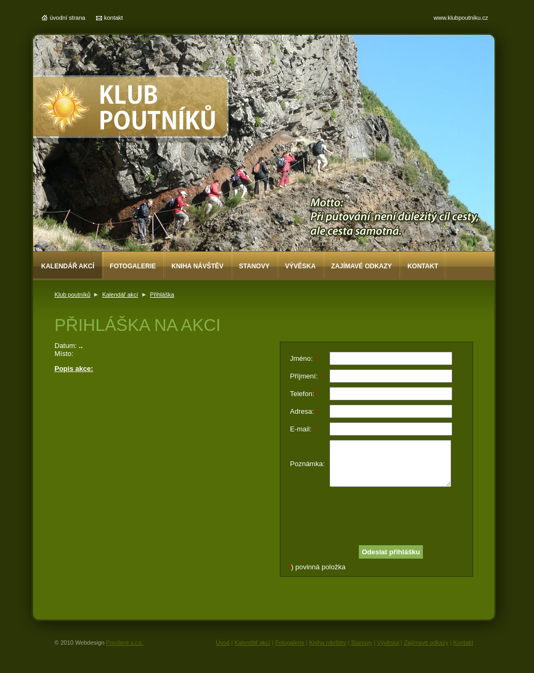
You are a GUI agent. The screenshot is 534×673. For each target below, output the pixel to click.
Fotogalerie (133, 266)
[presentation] (371, 512)
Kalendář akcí (68, 266)
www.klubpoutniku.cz (461, 17)
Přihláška (162, 294)
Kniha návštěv (197, 266)
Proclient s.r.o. (125, 642)
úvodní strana (67, 17)
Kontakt (422, 266)
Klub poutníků (72, 294)
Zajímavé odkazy (361, 266)
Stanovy (254, 266)
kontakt (113, 17)
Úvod (223, 642)
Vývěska (300, 266)
